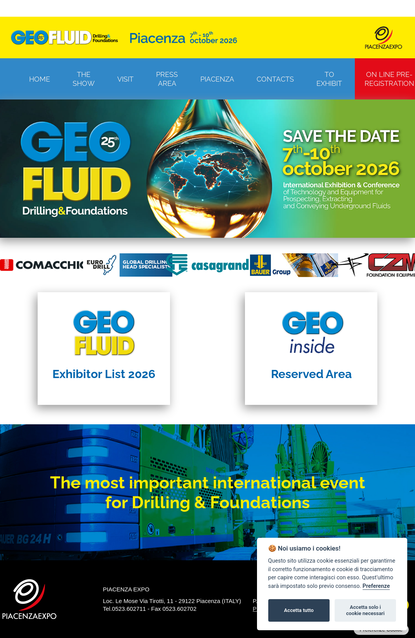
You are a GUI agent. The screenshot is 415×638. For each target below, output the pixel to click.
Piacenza (217, 79)
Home (39, 79)
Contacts (275, 79)
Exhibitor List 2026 (103, 374)
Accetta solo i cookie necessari (365, 610)
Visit (125, 79)
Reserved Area (311, 374)
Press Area (167, 78)
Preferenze (376, 586)
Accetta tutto (299, 610)
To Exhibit (329, 78)
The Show (84, 78)
